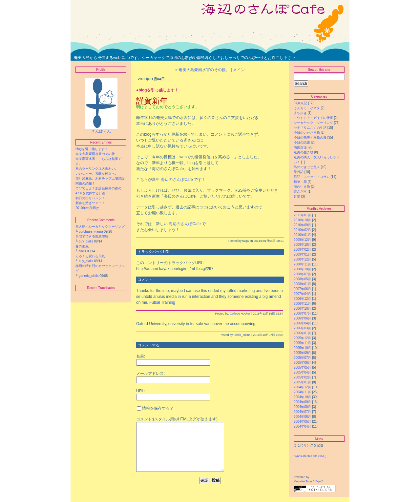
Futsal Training (162, 302)
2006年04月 (302, 323)
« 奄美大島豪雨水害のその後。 (202, 70)
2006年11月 (302, 303)
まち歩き (300, 113)
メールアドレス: (150, 373)
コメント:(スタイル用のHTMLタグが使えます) (177, 419)
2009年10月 (302, 244)
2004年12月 (302, 387)
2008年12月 (302, 259)
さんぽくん (101, 129)
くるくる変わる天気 (90, 256)
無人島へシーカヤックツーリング (100, 226)
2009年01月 (302, 254)
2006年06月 (302, 318)
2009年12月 (302, 239)
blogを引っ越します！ (91, 149)
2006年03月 (302, 328)
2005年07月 (302, 357)
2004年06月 (302, 416)
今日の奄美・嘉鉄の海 (310, 137)
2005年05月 (302, 367)
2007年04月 (302, 294)
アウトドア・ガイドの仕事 (313, 118)
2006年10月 (302, 308)
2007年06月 (302, 289)
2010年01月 (302, 235)
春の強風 (82, 246)
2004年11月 (302, 392)
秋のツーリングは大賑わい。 (96, 168)
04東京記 (300, 103)
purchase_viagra (91, 231)
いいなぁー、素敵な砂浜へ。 (96, 173)
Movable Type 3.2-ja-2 (308, 481)
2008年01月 (302, 284)
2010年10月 (302, 220)
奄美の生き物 (303, 152)
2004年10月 (302, 397)
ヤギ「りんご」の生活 (310, 127)
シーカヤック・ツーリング (313, 123)
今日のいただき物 (307, 132)
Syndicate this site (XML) (310, 456)
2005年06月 (302, 362)
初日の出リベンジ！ (90, 198)
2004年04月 (302, 426)
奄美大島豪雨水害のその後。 (96, 154)
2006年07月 (302, 313)
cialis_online (243, 335)
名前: (140, 356)
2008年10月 (302, 269)
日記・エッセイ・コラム (312, 177)
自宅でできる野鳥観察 (91, 236)
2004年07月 (302, 412)
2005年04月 (302, 372)
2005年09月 (302, 353)
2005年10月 (302, 348)
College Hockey (240, 313)
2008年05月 (302, 279)
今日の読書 (302, 142)
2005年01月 (302, 382)
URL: (140, 391)
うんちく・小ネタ (307, 108)
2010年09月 (302, 225)
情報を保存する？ (155, 408)
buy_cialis (86, 241)
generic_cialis (89, 276)
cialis (82, 251)
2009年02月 (302, 249)
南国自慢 (300, 147)
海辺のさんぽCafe (177, 179)
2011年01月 (302, 215)
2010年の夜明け (88, 208)
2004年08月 (302, 407)
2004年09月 (302, 402)
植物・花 (300, 181)
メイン (239, 70)
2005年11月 (302, 343)
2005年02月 (302, 377)
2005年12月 (302, 338)
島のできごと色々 (307, 167)
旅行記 (299, 172)
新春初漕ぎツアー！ (90, 203)
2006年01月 (302, 333)
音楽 (297, 196)
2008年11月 (302, 264)
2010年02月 (302, 230)
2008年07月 (302, 274)
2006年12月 (302, 298)
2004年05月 (302, 421)
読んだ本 (300, 191)
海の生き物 (302, 186)
